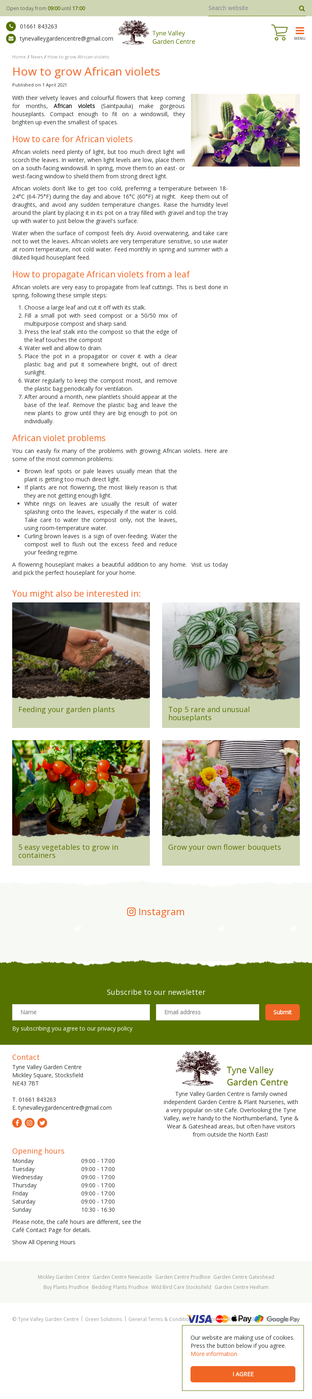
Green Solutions (103, 1383)
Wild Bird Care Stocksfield (181, 1350)
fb (17, 1186)
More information (214, 1354)
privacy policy (115, 1092)
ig (30, 1186)
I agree (243, 1374)
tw (42, 1186)
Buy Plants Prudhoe (66, 1350)
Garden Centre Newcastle (122, 1340)
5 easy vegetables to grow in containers (68, 851)
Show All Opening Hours (44, 1306)
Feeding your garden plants (66, 709)
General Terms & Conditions (161, 1383)
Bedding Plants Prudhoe (120, 1350)
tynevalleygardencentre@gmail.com (59, 38)
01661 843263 (31, 26)
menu (300, 38)
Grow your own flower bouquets (224, 847)
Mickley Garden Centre (64, 1340)
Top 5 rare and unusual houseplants (209, 713)
